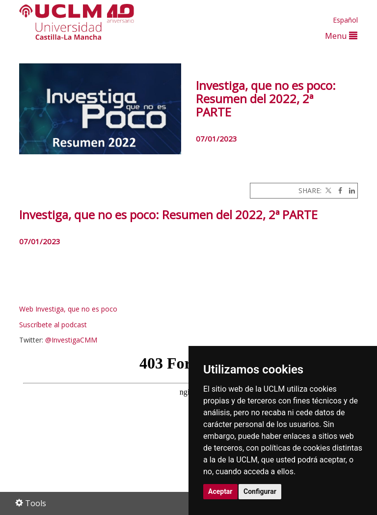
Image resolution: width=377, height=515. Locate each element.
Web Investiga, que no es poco (68, 309)
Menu (341, 35)
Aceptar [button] (220, 491)
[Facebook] (337, 190)
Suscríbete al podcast (53, 324)
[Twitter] (327, 190)
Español (345, 20)
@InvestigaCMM (71, 339)
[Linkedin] (349, 190)
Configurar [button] (259, 491)
